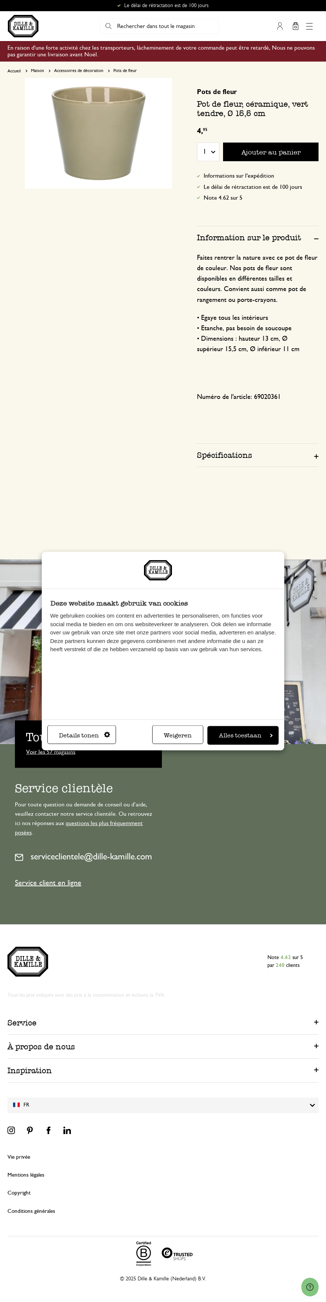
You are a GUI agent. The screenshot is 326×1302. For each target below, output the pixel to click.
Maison (37, 70)
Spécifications (224, 455)
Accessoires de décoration (78, 70)
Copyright (19, 1193)
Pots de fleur (125, 70)
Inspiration (29, 1070)
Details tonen (84, 735)
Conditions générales (31, 1211)
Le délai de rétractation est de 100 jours (166, 5)
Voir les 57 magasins (50, 752)
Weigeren (178, 735)
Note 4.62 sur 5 (223, 198)
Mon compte (280, 26)
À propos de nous (41, 1046)
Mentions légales (25, 1175)
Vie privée (18, 1157)
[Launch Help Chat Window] (310, 1287)
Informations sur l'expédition (239, 176)
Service (22, 1022)
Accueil (14, 71)
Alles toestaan (246, 735)
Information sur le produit (249, 237)
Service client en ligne (48, 883)
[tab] (258, 237)
